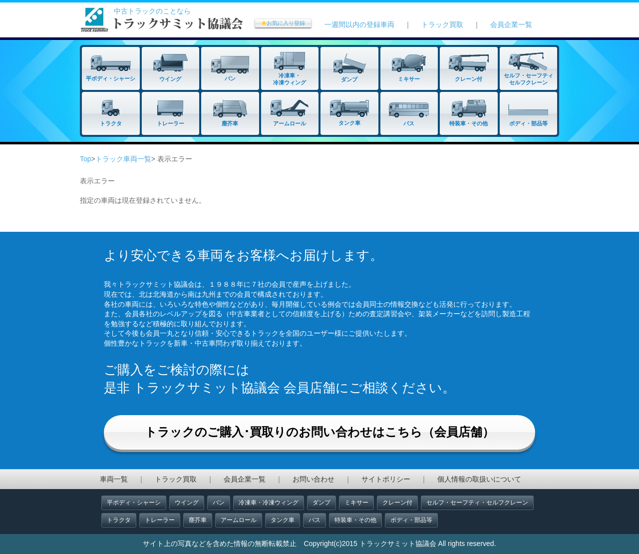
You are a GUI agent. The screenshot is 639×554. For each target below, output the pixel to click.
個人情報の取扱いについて (479, 479)
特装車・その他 (355, 520)
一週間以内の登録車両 (359, 24)
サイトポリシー (385, 479)
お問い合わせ (313, 479)
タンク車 (283, 520)
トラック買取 (442, 24)
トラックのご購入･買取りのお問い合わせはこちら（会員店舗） (319, 432)
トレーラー (160, 520)
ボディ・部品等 (411, 520)
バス (314, 520)
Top (85, 159)
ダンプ (321, 502)
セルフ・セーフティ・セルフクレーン (477, 502)
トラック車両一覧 (123, 159)
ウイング (187, 502)
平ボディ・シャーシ (134, 502)
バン (219, 502)
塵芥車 (198, 520)
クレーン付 (397, 502)
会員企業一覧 (511, 24)
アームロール (239, 520)
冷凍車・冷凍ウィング (269, 502)
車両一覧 (114, 479)
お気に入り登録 (283, 23)
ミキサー (356, 502)
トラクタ (119, 520)
